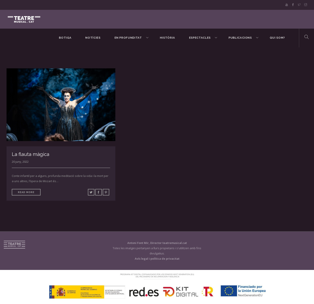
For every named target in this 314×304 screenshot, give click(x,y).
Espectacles (200, 37)
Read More (26, 192)
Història (167, 37)
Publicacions (240, 37)
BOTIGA (65, 37)
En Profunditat (128, 37)
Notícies (92, 37)
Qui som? (277, 37)
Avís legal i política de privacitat (157, 259)
